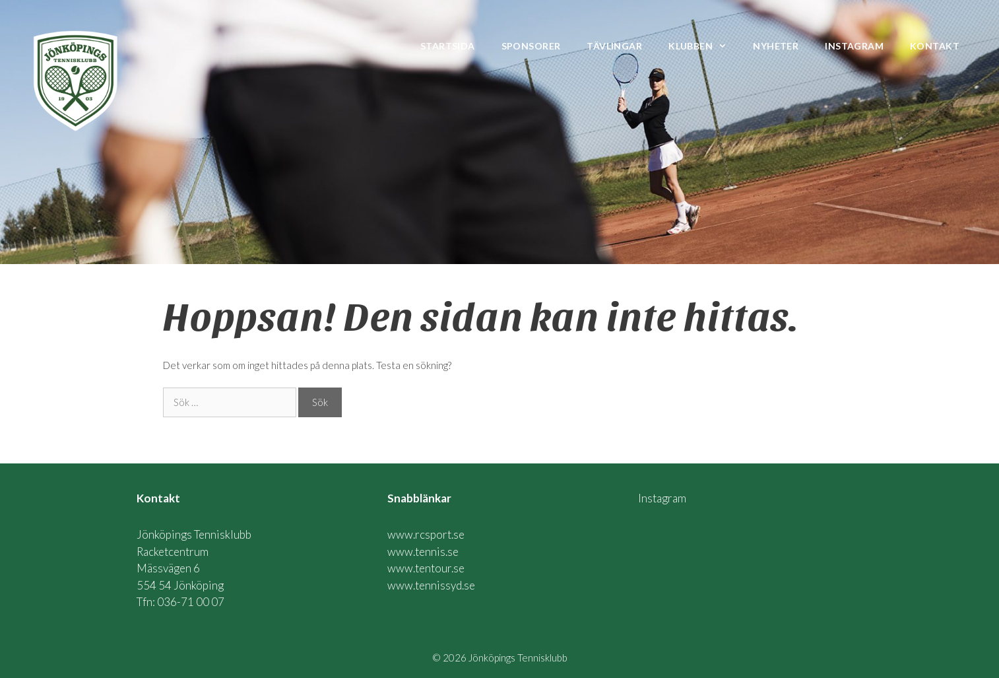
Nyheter (775, 45)
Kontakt (934, 45)
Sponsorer (531, 45)
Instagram (854, 45)
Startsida (447, 45)
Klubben (704, 46)
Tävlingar (614, 45)
